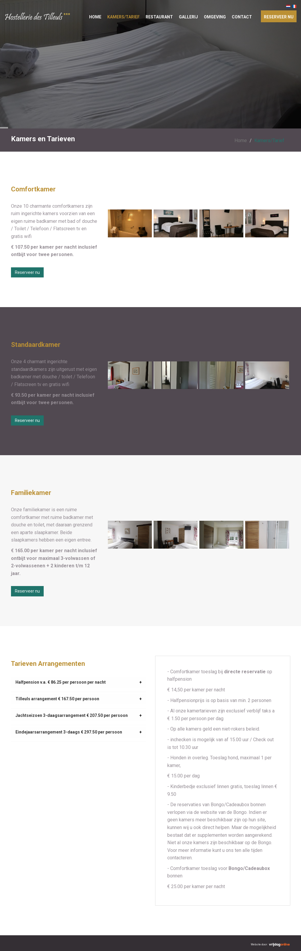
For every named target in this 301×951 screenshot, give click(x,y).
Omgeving (215, 17)
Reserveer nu (279, 17)
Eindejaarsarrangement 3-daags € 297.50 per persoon (68, 732)
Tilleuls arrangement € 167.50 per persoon (57, 698)
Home (95, 17)
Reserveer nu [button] (27, 272)
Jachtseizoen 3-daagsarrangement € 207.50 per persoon (71, 715)
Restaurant (159, 17)
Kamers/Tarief (123, 17)
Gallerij (188, 17)
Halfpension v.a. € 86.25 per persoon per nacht (60, 682)
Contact (242, 17)
